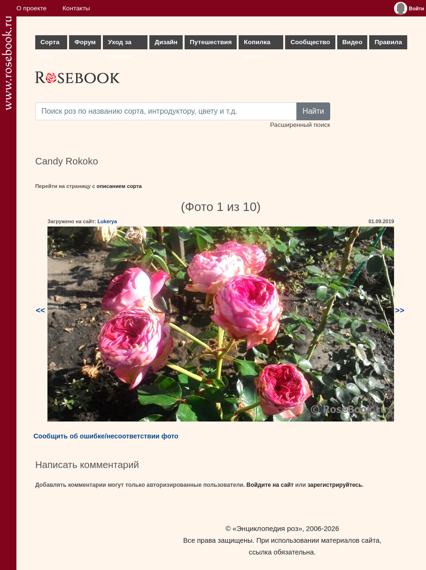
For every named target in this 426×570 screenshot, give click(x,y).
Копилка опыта (257, 44)
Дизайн (166, 42)
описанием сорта (119, 186)
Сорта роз (49, 44)
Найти (313, 111)
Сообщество (310, 42)
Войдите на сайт (270, 485)
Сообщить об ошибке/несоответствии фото (105, 436)
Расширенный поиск (300, 124)
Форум (84, 42)
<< (40, 310)
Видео (352, 42)
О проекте (31, 8)
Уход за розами (120, 44)
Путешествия (211, 42)
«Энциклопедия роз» (267, 528)
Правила (388, 42)
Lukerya (107, 221)
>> (399, 310)
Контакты (76, 8)
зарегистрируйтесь (335, 485)
